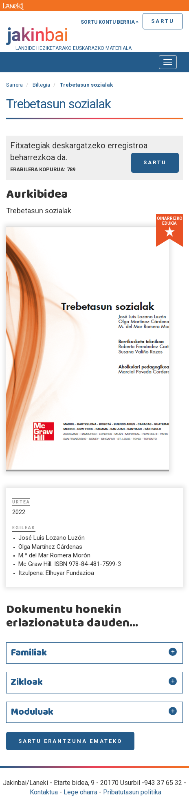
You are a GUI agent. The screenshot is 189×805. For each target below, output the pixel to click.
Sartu (162, 21)
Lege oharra (80, 792)
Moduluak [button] (32, 712)
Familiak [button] (29, 653)
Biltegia (41, 85)
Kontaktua (44, 792)
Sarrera (14, 85)
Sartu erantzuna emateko (70, 741)
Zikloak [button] (27, 682)
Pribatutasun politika (132, 792)
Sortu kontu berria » (109, 22)
